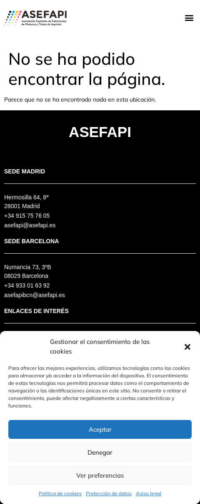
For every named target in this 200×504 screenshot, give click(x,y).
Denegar (100, 452)
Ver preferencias (100, 475)
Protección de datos (109, 493)
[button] (187, 347)
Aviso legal (148, 493)
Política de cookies (60, 493)
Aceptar (100, 429)
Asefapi (100, 132)
